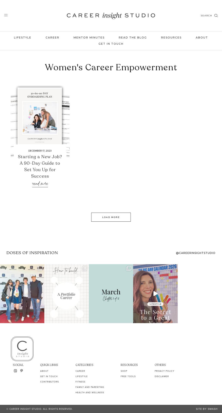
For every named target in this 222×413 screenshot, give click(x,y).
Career (52, 37)
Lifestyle (22, 37)
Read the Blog (133, 37)
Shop (124, 371)
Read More (40, 184)
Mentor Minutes (89, 37)
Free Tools (128, 376)
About (202, 37)
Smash (213, 409)
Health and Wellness (90, 392)
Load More (111, 217)
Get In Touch (111, 43)
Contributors (49, 381)
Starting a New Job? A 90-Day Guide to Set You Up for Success (40, 166)
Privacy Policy (164, 371)
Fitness (80, 381)
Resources (171, 37)
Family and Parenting (90, 387)
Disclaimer (162, 376)
